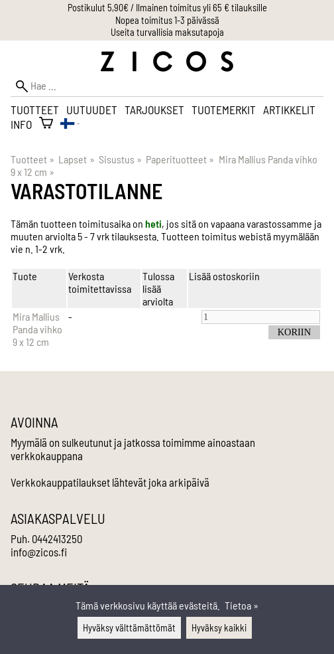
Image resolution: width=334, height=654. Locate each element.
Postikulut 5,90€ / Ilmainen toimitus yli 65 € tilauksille (167, 7)
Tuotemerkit (224, 109)
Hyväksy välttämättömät (129, 627)
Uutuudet (91, 109)
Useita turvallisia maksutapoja (167, 32)
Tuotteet (35, 109)
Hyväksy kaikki (219, 627)
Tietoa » (241, 605)
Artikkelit (289, 109)
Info (21, 124)
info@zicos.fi (39, 551)
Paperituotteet (180, 159)
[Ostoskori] (46, 124)
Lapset (76, 159)
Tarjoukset (154, 109)
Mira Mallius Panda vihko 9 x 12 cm (37, 329)
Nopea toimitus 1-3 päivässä (167, 20)
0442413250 (57, 538)
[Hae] (167, 86)
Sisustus (120, 159)
